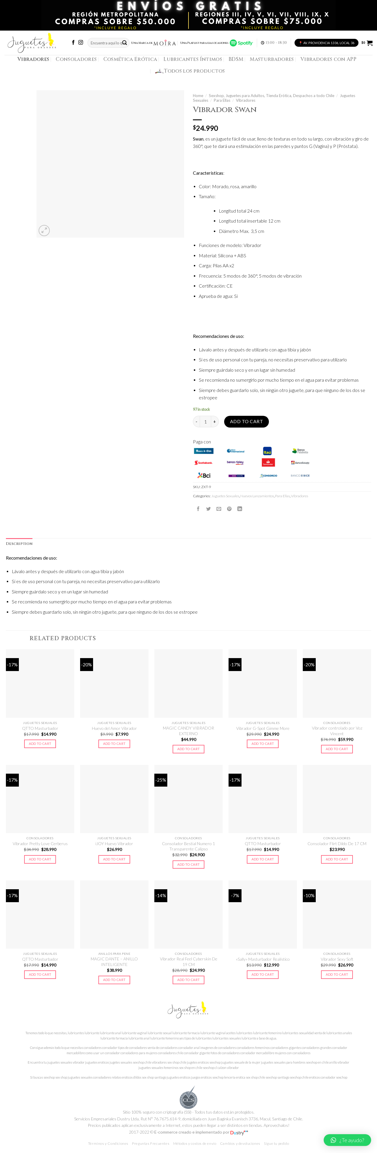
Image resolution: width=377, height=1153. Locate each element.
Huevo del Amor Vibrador (114, 728)
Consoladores (76, 59)
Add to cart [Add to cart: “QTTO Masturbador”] (40, 743)
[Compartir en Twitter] (208, 508)
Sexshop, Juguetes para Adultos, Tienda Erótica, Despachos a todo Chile (271, 95)
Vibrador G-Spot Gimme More (263, 728)
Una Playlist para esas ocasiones (216, 42)
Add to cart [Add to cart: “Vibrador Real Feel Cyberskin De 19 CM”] (188, 980)
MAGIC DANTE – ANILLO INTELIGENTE (114, 961)
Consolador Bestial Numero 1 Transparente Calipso (188, 846)
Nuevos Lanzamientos (257, 496)
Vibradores (33, 59)
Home (198, 95)
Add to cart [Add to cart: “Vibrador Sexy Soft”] (337, 974)
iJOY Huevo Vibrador (114, 843)
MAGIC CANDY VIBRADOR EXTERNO (188, 730)
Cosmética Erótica (130, 59)
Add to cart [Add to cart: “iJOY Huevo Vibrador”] (114, 859)
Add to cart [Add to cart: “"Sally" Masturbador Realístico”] (263, 974)
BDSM (236, 59)
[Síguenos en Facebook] (73, 42)
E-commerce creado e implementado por (201, 1131)
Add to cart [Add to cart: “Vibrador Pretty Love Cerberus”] (40, 859)
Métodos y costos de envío (194, 1143)
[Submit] (125, 43)
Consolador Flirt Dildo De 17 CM (336, 843)
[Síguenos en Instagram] (80, 42)
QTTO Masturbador (40, 728)
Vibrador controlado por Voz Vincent (337, 730)
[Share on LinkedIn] (239, 508)
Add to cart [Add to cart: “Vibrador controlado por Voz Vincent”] (337, 749)
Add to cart (246, 421)
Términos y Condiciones (108, 1143)
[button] (347, 1140)
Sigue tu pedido (276, 1143)
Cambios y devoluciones (240, 1143)
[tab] (19, 544)
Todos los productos (190, 71)
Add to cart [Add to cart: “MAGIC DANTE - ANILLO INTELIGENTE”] (114, 980)
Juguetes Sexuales (225, 496)
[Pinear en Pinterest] (229, 508)
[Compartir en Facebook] (198, 508)
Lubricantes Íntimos (192, 59)
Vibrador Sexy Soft (337, 959)
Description (19, 543)
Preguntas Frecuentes (150, 1143)
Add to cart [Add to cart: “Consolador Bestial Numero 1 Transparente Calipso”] (188, 864)
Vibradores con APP (328, 59)
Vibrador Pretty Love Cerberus (40, 843)
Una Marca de (153, 42)
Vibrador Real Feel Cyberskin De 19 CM (188, 961)
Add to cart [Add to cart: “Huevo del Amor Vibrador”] (114, 743)
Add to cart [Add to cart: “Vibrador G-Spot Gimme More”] (263, 743)
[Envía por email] (219, 508)
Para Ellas (222, 100)
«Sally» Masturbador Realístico (263, 959)
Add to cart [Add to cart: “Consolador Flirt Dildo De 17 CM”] (337, 859)
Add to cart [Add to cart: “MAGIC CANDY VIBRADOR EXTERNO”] (188, 749)
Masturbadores (272, 59)
